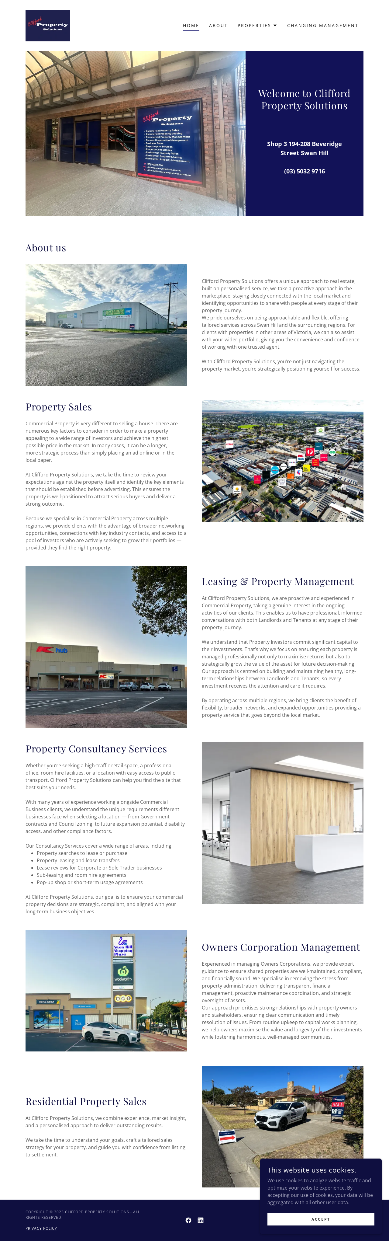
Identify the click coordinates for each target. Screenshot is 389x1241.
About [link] (218, 25)
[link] (48, 25)
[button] (257, 25)
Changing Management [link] (323, 25)
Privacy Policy (41, 1228)
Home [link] (191, 25)
